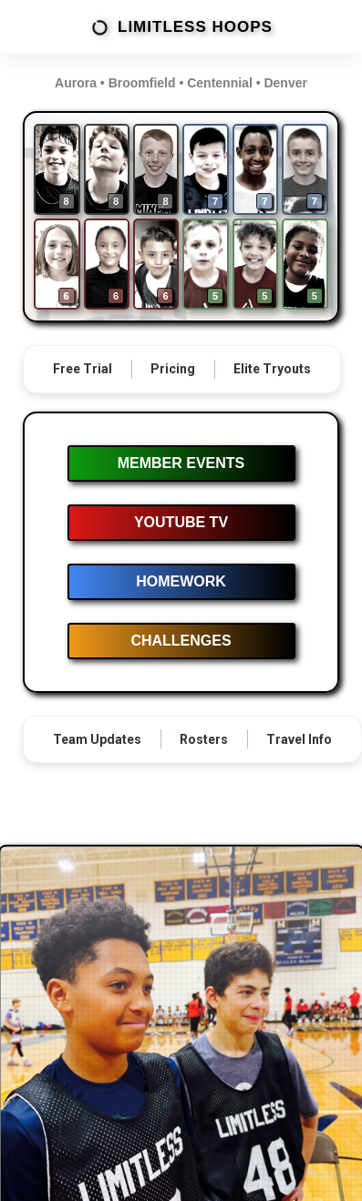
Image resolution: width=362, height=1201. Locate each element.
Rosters (204, 739)
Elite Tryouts (272, 368)
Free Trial (82, 368)
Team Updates (97, 739)
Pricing (172, 368)
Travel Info (299, 739)
